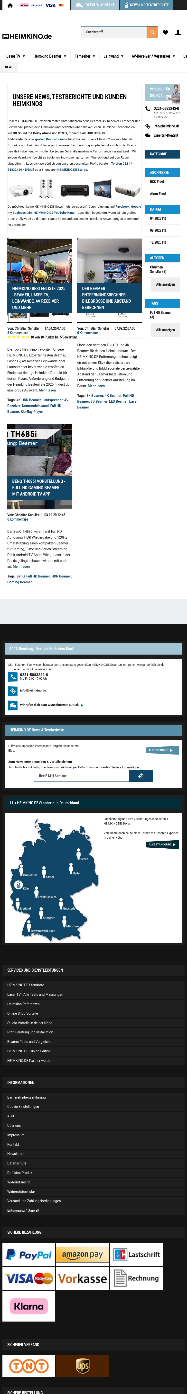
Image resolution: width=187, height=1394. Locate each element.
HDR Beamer (61, 576)
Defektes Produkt (20, 1173)
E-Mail (30, 169)
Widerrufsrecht (18, 1182)
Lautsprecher (52, 400)
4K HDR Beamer (29, 400)
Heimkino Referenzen (23, 1004)
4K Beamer (113, 396)
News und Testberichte (149, 5)
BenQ (21, 576)
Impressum (15, 1135)
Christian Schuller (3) (158, 269)
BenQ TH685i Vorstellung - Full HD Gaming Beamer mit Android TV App (38, 488)
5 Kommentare (17, 333)
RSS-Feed (157, 182)
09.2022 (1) (158, 230)
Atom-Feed (158, 194)
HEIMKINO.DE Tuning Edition (29, 1051)
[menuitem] (119, 32)
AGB (10, 1116)
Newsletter (15, 1154)
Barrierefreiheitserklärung (26, 1097)
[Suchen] (152, 32)
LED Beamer (118, 401)
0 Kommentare (87, 333)
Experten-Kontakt (166, 135)
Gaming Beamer (19, 582)
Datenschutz (16, 1163)
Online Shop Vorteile (22, 1013)
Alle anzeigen (165, 284)
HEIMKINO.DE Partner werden (29, 1061)
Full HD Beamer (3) (161, 315)
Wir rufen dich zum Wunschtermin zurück (51, 705)
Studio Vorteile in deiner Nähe (29, 1023)
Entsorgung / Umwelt (23, 1210)
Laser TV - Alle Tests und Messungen (35, 994)
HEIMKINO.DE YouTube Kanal (54, 212)
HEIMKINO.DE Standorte (25, 985)
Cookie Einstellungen (23, 1107)
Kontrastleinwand (35, 406)
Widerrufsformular (21, 1192)
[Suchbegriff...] (119, 32)
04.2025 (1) (158, 218)
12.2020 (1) (158, 242)
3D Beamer (99, 401)
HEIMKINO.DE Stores (72, 169)
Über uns (14, 1126)
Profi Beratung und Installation (30, 1032)
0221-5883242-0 (34, 675)
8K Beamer (94, 396)
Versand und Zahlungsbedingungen (34, 1201)
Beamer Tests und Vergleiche (29, 1042)
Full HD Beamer (38, 576)
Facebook (123, 206)
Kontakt (13, 1144)
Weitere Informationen (126, 767)
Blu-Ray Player (32, 412)
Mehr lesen (47, 390)
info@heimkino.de (166, 126)
